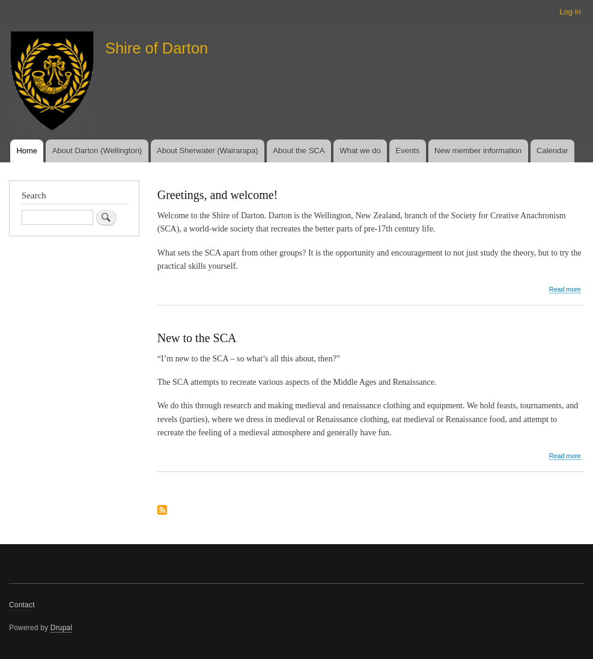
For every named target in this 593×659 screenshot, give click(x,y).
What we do (360, 150)
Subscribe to (162, 510)
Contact (22, 605)
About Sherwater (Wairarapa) (207, 150)
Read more (565, 289)
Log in (569, 11)
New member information (478, 150)
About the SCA (298, 150)
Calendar (552, 150)
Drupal (61, 628)
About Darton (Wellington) (97, 150)
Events (408, 150)
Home (26, 150)
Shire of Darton (156, 48)
